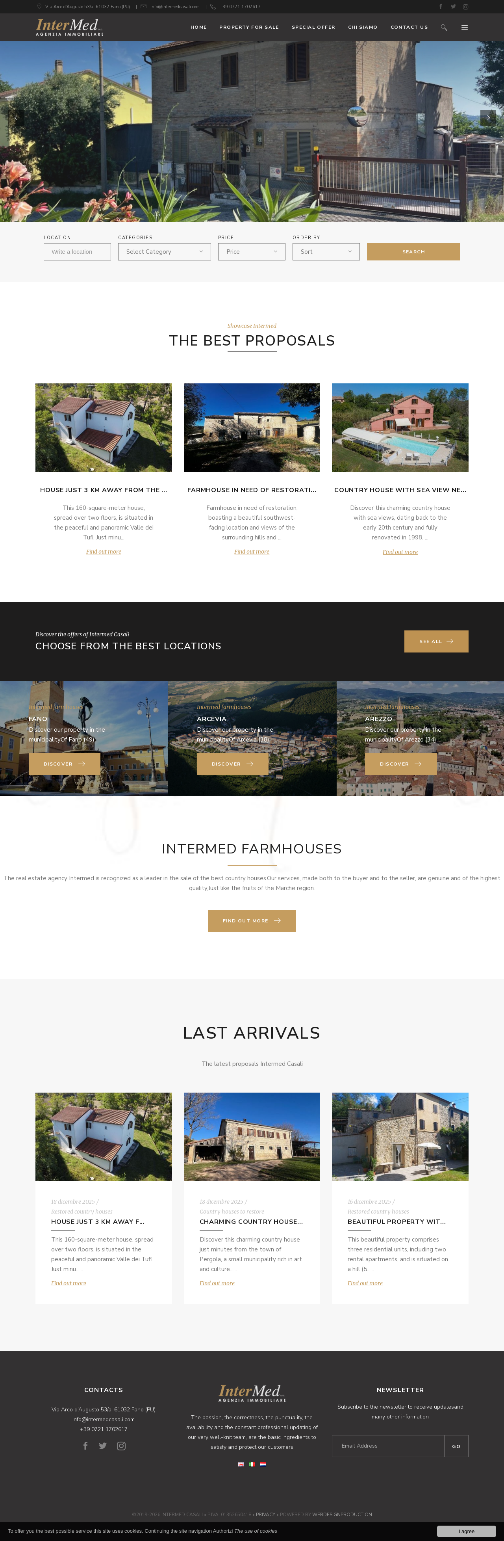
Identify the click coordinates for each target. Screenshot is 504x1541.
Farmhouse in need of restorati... (251, 490)
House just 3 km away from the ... (103, 490)
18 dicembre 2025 (73, 1201)
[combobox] (164, 251)
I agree (466, 1531)
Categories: (136, 238)
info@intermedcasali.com (175, 7)
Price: (227, 238)
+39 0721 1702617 (240, 7)
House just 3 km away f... (98, 1222)
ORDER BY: (307, 238)
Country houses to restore (232, 1211)
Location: (58, 238)
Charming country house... (251, 1222)
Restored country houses (82, 1211)
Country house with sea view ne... (400, 490)
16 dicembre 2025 (369, 1201)
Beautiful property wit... (397, 1222)
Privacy (265, 1514)
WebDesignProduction (342, 1514)
